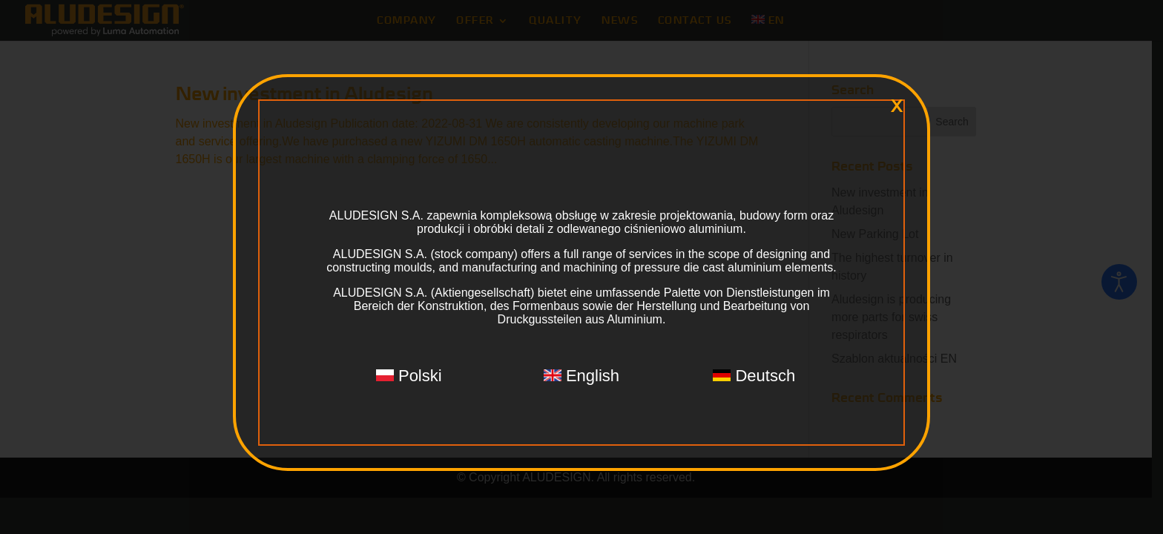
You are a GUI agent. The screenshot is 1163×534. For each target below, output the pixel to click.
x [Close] (896, 106)
